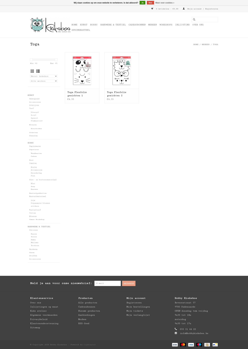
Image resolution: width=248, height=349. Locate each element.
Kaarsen (34, 189)
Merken (152, 24)
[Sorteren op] (43, 76)
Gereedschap (36, 173)
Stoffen (33, 256)
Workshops (166, 24)
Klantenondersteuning (44, 323)
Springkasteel (81, 30)
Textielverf (35, 210)
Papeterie (34, 150)
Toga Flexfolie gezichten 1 (77, 94)
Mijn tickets (135, 311)
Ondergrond (34, 99)
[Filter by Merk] (43, 81)
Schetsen (33, 133)
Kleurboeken (36, 129)
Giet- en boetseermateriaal (43, 180)
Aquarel (34, 118)
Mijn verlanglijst (138, 315)
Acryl (33, 115)
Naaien (34, 234)
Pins (33, 176)
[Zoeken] (205, 19)
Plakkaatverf (37, 121)
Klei (33, 183)
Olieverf (35, 112)
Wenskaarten (36, 153)
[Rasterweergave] (32, 72)
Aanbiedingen (86, 315)
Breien (34, 237)
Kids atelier (38, 311)
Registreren (134, 302)
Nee (150, 3)
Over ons (198, 24)
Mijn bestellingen (138, 306)
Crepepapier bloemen (40, 203)
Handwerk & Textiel (113, 24)
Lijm (33, 200)
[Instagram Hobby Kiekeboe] (215, 283)
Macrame (34, 242)
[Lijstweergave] (38, 72)
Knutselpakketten (37, 193)
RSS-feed (83, 323)
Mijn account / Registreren (200, 9)
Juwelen (33, 163)
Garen (31, 253)
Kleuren (33, 125)
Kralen (34, 167)
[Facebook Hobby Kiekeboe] (202, 283)
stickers (35, 206)
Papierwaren (35, 146)
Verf (31, 108)
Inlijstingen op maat (44, 306)
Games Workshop (36, 219)
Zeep (33, 186)
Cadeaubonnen (137, 24)
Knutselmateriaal (37, 196)
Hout (31, 160)
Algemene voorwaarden (44, 315)
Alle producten (87, 302)
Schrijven (34, 105)
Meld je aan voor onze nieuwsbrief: (61, 283)
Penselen (33, 136)
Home (74, 24)
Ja (142, 3)
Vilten (32, 213)
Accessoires (35, 102)
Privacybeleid (38, 319)
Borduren (35, 245)
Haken (33, 240)
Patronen (33, 230)
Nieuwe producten (89, 311)
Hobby (94, 24)
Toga (215, 44)
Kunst (83, 24)
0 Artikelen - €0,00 (165, 9)
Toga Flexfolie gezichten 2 (116, 94)
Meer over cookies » (164, 3)
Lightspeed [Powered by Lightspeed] (90, 345)
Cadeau (34, 156)
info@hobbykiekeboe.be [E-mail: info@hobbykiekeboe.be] (194, 333)
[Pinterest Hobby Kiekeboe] (208, 283)
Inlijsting (182, 24)
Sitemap (35, 327)
